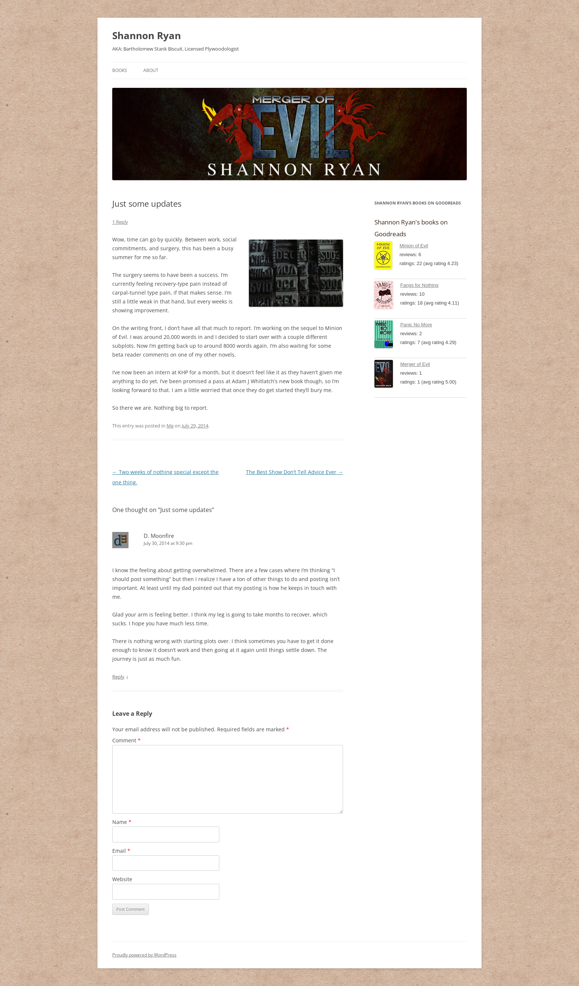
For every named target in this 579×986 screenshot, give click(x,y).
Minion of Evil (414, 245)
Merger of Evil (415, 364)
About (150, 70)
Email (121, 850)
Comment (126, 740)
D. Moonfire (159, 535)
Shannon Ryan (146, 35)
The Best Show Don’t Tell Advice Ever (294, 471)
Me (170, 425)
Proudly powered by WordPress (144, 955)
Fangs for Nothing (419, 285)
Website (122, 879)
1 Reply (120, 222)
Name (121, 821)
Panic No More (416, 324)
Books (119, 70)
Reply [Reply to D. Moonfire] (118, 676)
